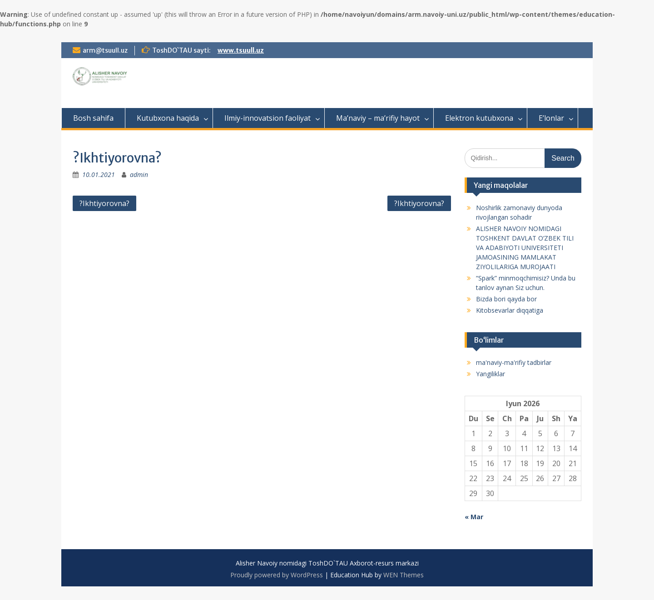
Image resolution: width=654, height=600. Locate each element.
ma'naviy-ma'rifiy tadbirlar (513, 362)
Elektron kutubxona (479, 118)
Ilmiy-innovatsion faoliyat (267, 118)
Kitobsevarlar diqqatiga (509, 310)
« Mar (474, 516)
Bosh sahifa (93, 118)
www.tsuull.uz (241, 50)
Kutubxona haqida (168, 118)
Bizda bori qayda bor (506, 299)
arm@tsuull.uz (105, 50)
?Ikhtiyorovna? (104, 203)
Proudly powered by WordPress (276, 574)
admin (139, 174)
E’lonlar (551, 118)
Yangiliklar (490, 373)
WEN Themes (403, 574)
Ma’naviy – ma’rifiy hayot (378, 118)
